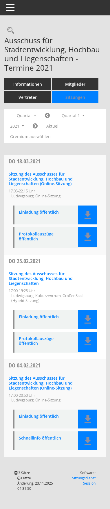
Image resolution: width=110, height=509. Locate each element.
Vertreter (28, 97)
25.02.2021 (25, 261)
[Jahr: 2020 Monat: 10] (47, 115)
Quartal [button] (26, 115)
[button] (87, 215)
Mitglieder (75, 84)
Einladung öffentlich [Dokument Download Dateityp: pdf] (39, 212)
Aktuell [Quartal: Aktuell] (53, 126)
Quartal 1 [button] (73, 115)
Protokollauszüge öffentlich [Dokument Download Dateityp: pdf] (36, 237)
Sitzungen (75, 97)
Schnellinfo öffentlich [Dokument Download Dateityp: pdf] (40, 438)
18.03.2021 (25, 161)
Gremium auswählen (30, 136)
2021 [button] (17, 126)
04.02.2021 (25, 365)
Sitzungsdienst (84, 481)
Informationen (27, 84)
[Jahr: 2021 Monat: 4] (35, 126)
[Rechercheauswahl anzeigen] (9, 30)
